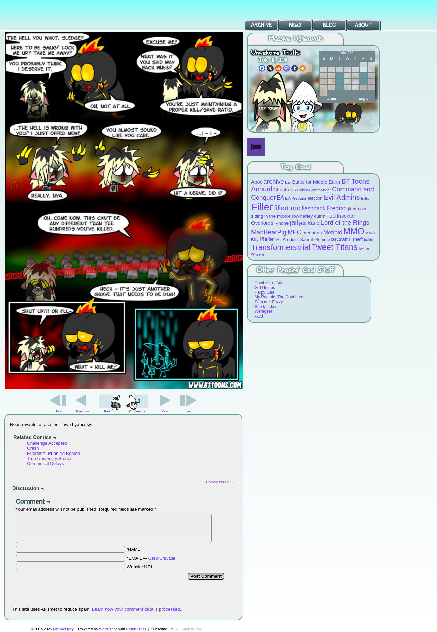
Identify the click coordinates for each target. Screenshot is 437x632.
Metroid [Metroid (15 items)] (332, 232)
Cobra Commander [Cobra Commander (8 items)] (314, 190)
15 (363, 75)
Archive (261, 25)
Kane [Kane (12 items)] (313, 223)
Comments (137, 403)
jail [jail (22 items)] (294, 222)
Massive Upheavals (295, 38)
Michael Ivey (63, 629)
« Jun (331, 99)
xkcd (259, 316)
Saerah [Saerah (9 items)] (307, 239)
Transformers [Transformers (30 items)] (274, 247)
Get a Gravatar (161, 558)
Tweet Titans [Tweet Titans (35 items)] (334, 247)
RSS (173, 629)
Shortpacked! (267, 306)
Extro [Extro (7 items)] (365, 198)
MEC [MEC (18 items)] (294, 232)
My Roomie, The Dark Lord (279, 297)
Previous (82, 411)
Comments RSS (219, 482)
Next (165, 411)
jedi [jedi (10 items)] (303, 223)
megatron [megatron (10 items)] (312, 232)
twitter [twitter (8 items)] (364, 248)
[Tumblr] (294, 68)
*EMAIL (151, 558)
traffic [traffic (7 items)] (368, 240)
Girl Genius (265, 287)
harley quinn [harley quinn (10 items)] (313, 216)
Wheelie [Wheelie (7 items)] (257, 254)
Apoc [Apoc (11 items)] (256, 182)
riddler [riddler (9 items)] (293, 239)
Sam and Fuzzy (269, 302)
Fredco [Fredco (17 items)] (335, 208)
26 (339, 87)
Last (188, 411)
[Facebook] (262, 68)
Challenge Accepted (47, 443)
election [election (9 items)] (315, 198)
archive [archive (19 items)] (273, 181)
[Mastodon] (286, 68)
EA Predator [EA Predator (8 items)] (296, 198)
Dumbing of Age (269, 282)
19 (339, 81)
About (363, 25)
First (59, 411)
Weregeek (264, 311)
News (295, 25)
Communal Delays (45, 463)
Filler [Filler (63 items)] (262, 206)
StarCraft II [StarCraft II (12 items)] (339, 239)
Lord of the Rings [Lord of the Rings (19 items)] (344, 222)
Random (110, 411)
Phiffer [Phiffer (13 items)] (267, 239)
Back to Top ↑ (192, 629)
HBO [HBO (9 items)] (331, 216)
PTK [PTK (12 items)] (281, 239)
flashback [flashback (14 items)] (313, 208)
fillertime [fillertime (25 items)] (287, 208)
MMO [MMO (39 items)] (353, 231)
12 (339, 75)
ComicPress (136, 629)
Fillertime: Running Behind (53, 453)
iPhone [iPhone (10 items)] (281, 223)
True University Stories (49, 458)
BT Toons (51, 15)
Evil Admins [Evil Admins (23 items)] (342, 197)
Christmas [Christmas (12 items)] (284, 189)
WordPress (108, 629)
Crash (33, 448)
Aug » (363, 99)
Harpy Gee (264, 292)
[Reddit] (278, 68)
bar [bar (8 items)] (288, 182)
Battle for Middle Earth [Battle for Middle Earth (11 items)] (316, 182)
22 (363, 81)
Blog (329, 25)
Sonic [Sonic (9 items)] (320, 239)
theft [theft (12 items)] (358, 239)
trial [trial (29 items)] (304, 247)
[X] (270, 68)
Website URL (140, 566)
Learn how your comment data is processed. (136, 609)
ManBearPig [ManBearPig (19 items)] (268, 232)
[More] (302, 68)
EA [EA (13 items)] (280, 198)
